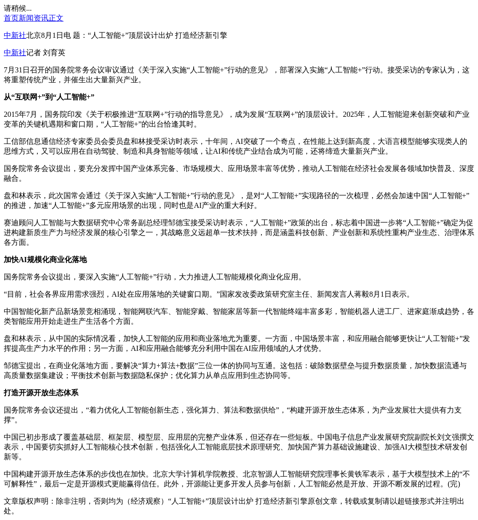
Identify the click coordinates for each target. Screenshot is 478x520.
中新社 (15, 35)
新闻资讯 (34, 18)
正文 (56, 18)
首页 (11, 18)
